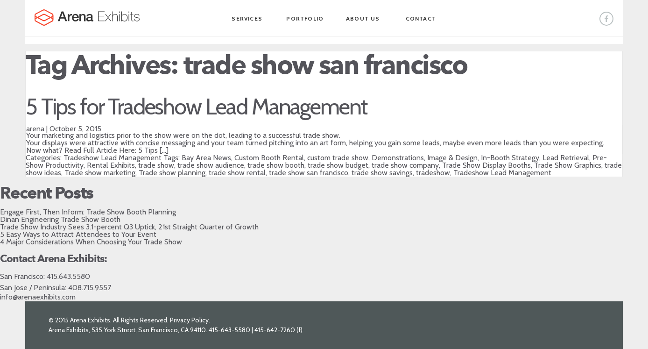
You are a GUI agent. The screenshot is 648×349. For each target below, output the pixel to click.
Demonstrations (398, 157)
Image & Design (452, 157)
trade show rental (237, 172)
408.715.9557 (89, 287)
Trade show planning (172, 172)
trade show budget (338, 165)
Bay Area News (206, 157)
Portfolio (305, 18)
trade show (156, 165)
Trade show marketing (99, 172)
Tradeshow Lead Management (112, 157)
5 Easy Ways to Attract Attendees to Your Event (78, 234)
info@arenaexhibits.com (38, 296)
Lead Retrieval (565, 157)
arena (35, 128)
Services (247, 18)
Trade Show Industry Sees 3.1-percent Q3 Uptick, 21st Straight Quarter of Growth (129, 226)
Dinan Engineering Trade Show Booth (60, 219)
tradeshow (433, 172)
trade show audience (210, 165)
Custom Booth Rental (269, 157)
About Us (363, 18)
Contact (421, 18)
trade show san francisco (308, 172)
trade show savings (382, 172)
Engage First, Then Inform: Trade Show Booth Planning (88, 211)
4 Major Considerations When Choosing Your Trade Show (91, 241)
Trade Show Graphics (567, 165)
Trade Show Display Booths (486, 165)
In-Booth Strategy (510, 157)
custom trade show (337, 157)
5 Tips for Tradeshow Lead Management (196, 106)
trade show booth (275, 165)
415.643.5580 (68, 276)
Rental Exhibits (111, 165)
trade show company (405, 165)
